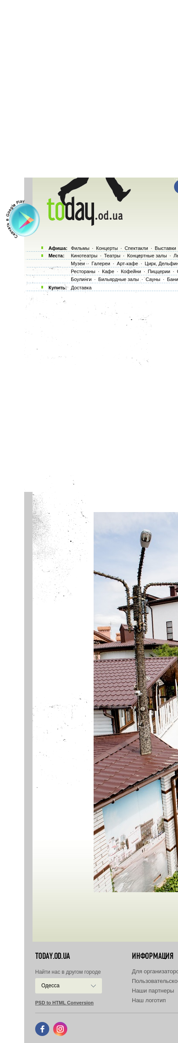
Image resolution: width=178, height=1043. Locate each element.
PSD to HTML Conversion (64, 1002)
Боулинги (81, 279)
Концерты (107, 248)
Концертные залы (147, 255)
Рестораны (83, 271)
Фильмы (80, 248)
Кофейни (131, 271)
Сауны (152, 279)
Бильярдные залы (118, 279)
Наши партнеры (153, 990)
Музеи (78, 263)
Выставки (165, 248)
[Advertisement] (89, 89)
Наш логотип (149, 1000)
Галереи (100, 263)
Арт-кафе (127, 263)
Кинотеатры (84, 255)
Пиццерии (159, 271)
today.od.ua (52, 956)
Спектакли (136, 248)
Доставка (81, 287)
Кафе (108, 271)
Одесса (50, 985)
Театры (112, 255)
